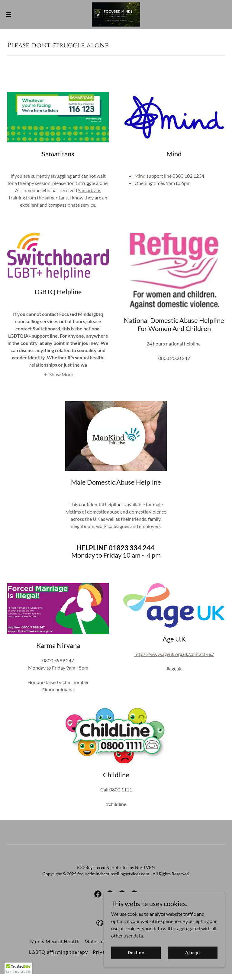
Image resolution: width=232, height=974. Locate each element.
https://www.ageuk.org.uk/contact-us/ (174, 654)
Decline (136, 952)
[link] (116, 14)
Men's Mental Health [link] (55, 941)
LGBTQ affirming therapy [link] (58, 952)
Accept (192, 952)
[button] (19, 14)
